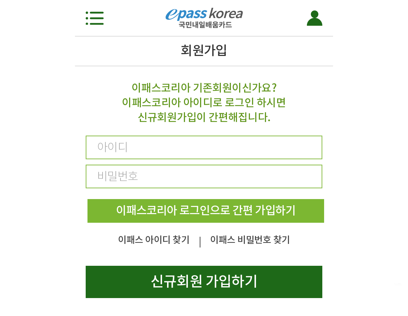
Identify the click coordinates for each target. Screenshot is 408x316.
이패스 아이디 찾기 (153, 240)
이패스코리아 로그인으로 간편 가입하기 (205, 210)
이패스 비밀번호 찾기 (250, 240)
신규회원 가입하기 (204, 281)
